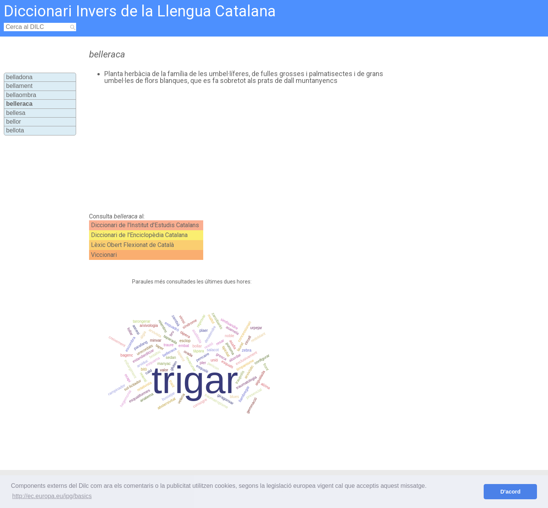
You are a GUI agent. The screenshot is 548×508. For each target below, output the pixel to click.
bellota (15, 130)
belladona (19, 77)
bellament (19, 86)
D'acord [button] (510, 492)
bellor (13, 121)
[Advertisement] (243, 149)
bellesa (15, 113)
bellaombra (21, 95)
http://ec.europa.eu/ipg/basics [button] (52, 496)
